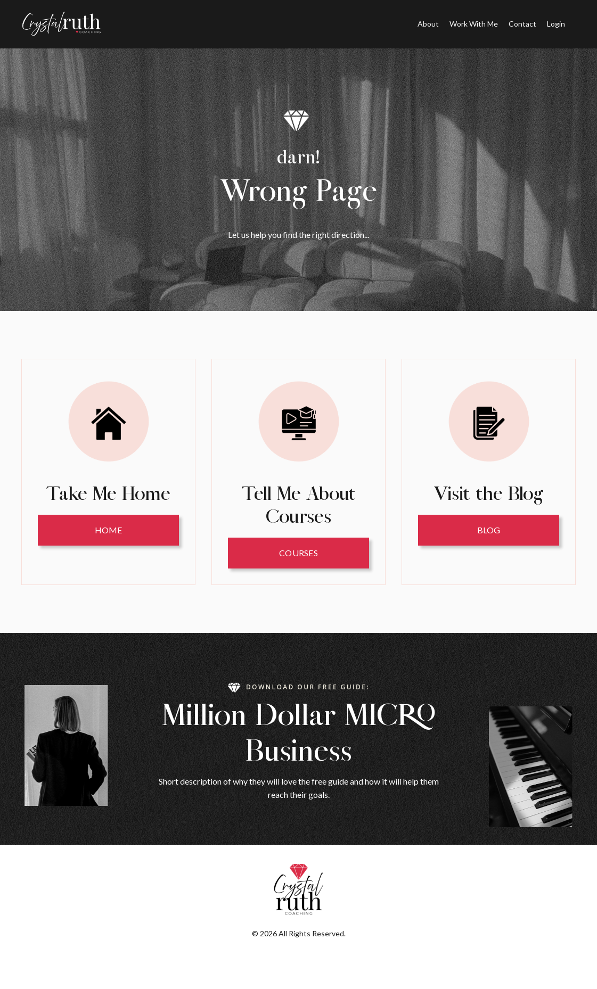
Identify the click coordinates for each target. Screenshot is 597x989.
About (428, 23)
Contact (522, 23)
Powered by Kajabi (299, 961)
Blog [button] (489, 530)
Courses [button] (298, 553)
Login (556, 23)
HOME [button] (108, 530)
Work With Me (473, 23)
